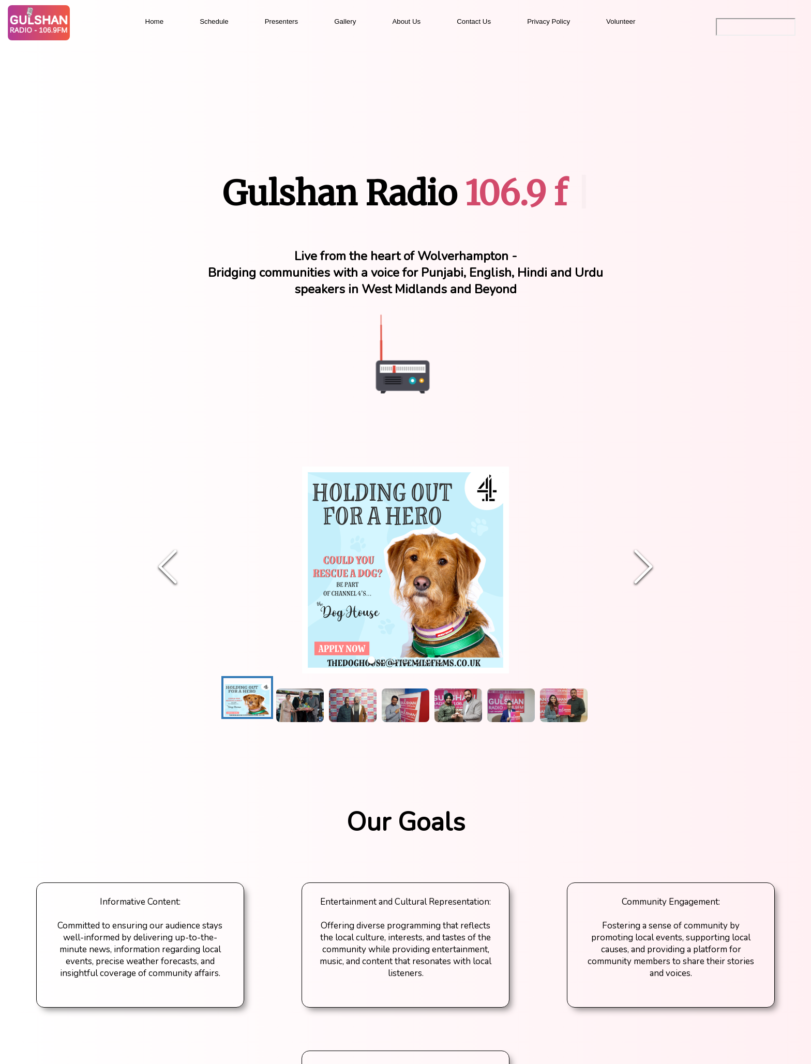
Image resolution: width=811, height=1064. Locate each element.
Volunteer (620, 21)
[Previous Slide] (167, 567)
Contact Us (474, 21)
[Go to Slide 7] (440, 660)
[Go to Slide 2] (383, 660)
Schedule (214, 21)
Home (154, 21)
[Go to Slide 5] (417, 660)
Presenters (281, 21)
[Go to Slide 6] (428, 660)
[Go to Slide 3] (394, 660)
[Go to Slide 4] (405, 660)
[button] (405, 567)
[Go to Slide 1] (371, 660)
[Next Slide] (643, 567)
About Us (406, 21)
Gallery (345, 21)
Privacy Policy (548, 21)
